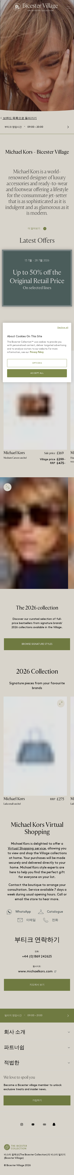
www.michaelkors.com (35, 971)
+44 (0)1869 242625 (37, 956)
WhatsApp (23, 911)
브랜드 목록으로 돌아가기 (18, 118)
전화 (55, 920)
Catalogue (55, 911)
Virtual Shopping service (27, 848)
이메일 (31, 920)
